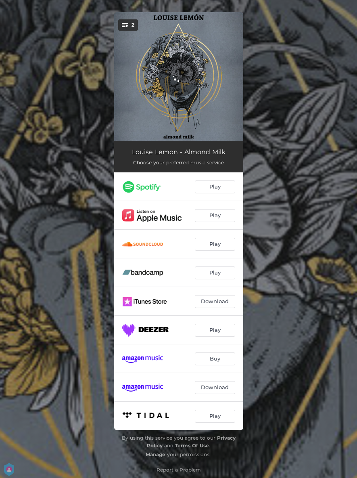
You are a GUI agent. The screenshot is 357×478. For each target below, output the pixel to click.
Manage (155, 454)
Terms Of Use (192, 445)
